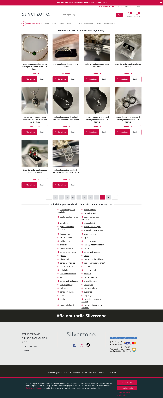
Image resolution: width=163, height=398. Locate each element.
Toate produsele (32, 23)
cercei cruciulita (66, 292)
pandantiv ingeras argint (93, 263)
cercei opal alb (89, 270)
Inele (47, 23)
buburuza (63, 288)
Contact (138, 6)
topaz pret (87, 284)
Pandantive (88, 23)
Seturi (62, 23)
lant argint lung (65, 284)
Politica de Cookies (34, 388)
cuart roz (87, 292)
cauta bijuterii (89, 213)
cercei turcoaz (89, 241)
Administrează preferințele (123, 393)
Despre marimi (29, 346)
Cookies (112, 372)
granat (62, 255)
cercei (85, 248)
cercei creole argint (91, 226)
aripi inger (87, 295)
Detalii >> (43, 79)
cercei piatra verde (91, 252)
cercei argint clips (66, 263)
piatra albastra (65, 248)
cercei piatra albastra (68, 281)
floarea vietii (64, 234)
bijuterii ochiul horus (68, 217)
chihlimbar (63, 270)
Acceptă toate (127, 382)
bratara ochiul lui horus (93, 259)
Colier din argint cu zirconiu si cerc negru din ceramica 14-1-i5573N (97, 119)
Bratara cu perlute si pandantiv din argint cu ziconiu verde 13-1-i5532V (34, 66)
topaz (85, 255)
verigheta (63, 223)
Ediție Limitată (109, 23)
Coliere (79, 23)
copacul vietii (88, 223)
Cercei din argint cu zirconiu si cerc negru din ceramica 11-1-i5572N (128, 119)
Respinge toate (127, 388)
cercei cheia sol (89, 277)
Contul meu (117, 6)
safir (61, 277)
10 (108, 197)
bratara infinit (65, 237)
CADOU (70, 23)
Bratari (54, 23)
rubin (61, 299)
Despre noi (129, 6)
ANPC (101, 372)
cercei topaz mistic (67, 252)
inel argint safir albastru (93, 245)
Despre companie (31, 334)
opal (85, 237)
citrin (61, 295)
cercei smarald (65, 266)
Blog (24, 342)
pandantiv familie (66, 305)
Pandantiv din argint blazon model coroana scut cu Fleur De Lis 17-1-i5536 (35, 119)
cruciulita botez (89, 281)
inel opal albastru (90, 288)
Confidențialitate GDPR (83, 372)
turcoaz (86, 266)
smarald (86, 274)
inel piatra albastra (67, 274)
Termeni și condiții (57, 372)
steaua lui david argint (92, 230)
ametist (62, 245)
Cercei (98, 23)
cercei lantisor (89, 209)
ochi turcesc (64, 241)
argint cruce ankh (90, 234)
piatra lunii (63, 259)
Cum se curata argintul (34, 338)
